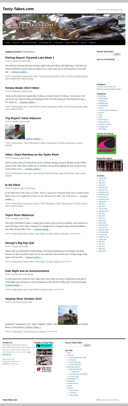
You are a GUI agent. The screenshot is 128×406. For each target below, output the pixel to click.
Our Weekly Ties (45, 43)
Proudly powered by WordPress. (109, 400)
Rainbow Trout (69, 173)
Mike (29, 61)
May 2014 (102, 206)
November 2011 (104, 232)
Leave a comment (27, 79)
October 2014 (103, 197)
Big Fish (56, 76)
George (36, 203)
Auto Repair (48, 76)
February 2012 (103, 225)
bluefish (43, 106)
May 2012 (102, 218)
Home (7, 43)
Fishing (62, 76)
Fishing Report (28, 76)
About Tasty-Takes (75, 362)
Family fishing (17, 76)
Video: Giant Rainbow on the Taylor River (32, 154)
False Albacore (52, 106)
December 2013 (104, 211)
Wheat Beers (103, 129)
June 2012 (102, 216)
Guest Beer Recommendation (108, 110)
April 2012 (102, 220)
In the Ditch (12, 184)
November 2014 (104, 194)
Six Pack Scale (74, 376)
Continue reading (19, 72)
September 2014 (104, 199)
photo (7, 79)
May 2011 (102, 246)
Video (7, 109)
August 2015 (103, 178)
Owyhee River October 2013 (23, 298)
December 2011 (104, 230)
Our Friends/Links (75, 364)
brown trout (33, 332)
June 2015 (102, 180)
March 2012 (102, 223)
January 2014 (103, 209)
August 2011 (103, 239)
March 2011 (102, 251)
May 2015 (102, 183)
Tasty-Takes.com (18, 9)
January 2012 (103, 227)
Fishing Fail (58, 43)
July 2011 (102, 242)
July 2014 (102, 204)
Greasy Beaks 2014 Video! (22, 87)
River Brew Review (29, 43)
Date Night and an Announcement (27, 270)
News (36, 76)
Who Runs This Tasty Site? (77, 357)
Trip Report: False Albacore (23, 118)
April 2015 (102, 185)
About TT (16, 43)
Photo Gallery (73, 390)
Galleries (92, 43)
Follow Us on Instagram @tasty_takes (109, 89)
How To (83, 43)
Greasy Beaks (77, 106)
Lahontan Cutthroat (81, 76)
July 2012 (102, 213)
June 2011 (102, 244)
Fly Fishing (70, 76)
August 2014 (103, 202)
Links (25, 173)
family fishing (50, 203)
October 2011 (103, 234)
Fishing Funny (103, 103)
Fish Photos (73, 393)
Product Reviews (71, 43)
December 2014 (104, 192)
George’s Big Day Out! (19, 242)
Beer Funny (102, 96)
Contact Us (72, 360)
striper (85, 106)
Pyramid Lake (15, 79)
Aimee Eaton (31, 188)
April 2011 (102, 249)
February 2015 (103, 187)
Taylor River (65, 234)
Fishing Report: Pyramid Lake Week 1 (29, 57)
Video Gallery (73, 395)
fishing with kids (67, 203)
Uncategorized (103, 127)
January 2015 (103, 190)
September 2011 (104, 237)
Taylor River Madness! (19, 215)
